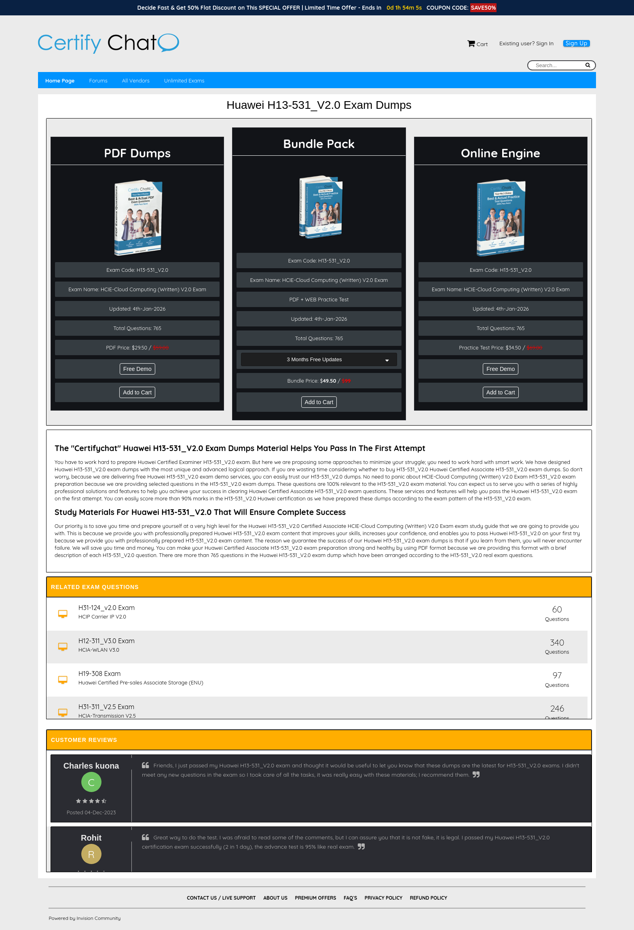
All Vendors (136, 80)
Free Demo (137, 369)
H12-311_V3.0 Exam (107, 641)
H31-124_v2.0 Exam (107, 608)
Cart (477, 44)
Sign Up (577, 43)
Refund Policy (428, 898)
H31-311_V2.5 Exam (107, 707)
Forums (98, 80)
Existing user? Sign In (526, 43)
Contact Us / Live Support (221, 898)
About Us (275, 898)
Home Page (59, 80)
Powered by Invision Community (84, 918)
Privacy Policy (383, 898)
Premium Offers (315, 898)
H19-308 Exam (100, 673)
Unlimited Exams (184, 80)
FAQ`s (350, 898)
